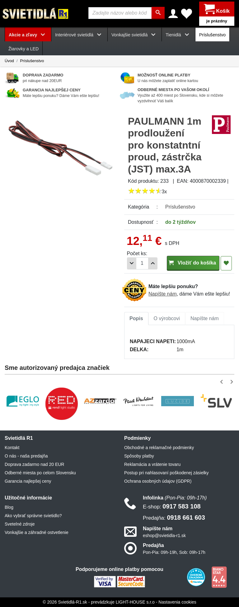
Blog (9, 507)
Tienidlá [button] (178, 34)
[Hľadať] (158, 13)
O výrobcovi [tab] (167, 318)
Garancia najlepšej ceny (28, 481)
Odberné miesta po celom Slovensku (40, 472)
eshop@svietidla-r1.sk (164, 535)
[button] (223, 381)
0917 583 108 (172, 506)
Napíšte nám (162, 294)
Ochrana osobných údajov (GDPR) (157, 481)
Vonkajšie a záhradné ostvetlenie (36, 532)
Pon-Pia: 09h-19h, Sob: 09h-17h (174, 552)
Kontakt (12, 447)
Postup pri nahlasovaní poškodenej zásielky (166, 472)
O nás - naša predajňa (26, 455)
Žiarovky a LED (23, 48)
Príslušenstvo (212, 34)
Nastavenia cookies (177, 602)
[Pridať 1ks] (152, 263)
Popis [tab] (136, 318)
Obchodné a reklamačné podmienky (159, 447)
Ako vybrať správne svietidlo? (33, 515)
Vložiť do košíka (193, 262)
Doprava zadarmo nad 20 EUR (34, 464)
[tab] (136, 318)
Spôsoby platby (139, 455)
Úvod (9, 60)
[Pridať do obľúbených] (226, 263)
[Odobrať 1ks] (131, 263)
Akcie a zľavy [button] (28, 34)
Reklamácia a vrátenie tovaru (152, 464)
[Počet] (142, 263)
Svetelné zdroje (20, 524)
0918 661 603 (174, 517)
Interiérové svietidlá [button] (79, 34)
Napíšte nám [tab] (204, 318)
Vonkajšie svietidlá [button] (134, 34)
